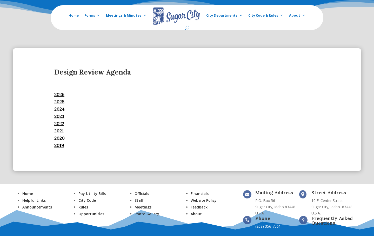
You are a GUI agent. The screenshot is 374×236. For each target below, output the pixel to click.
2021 (59, 131)
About (294, 15)
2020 (59, 138)
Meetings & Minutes (123, 15)
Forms (89, 15)
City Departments (221, 15)
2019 (59, 145)
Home (74, 15)
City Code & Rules (263, 15)
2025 (59, 102)
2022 (59, 123)
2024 (59, 109)
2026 (59, 94)
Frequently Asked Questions (332, 220)
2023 (59, 116)
